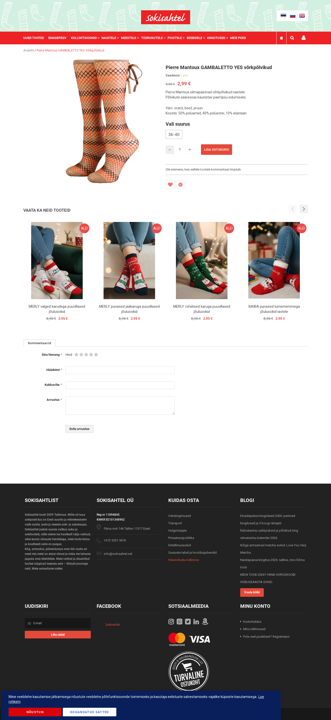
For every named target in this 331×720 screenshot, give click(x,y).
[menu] (137, 38)
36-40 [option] (174, 134)
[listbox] (237, 135)
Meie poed (238, 38)
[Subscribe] (58, 634)
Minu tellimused (254, 629)
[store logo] (165, 17)
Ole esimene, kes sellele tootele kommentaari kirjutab (203, 169)
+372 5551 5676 (115, 540)
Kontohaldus (252, 621)
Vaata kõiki (252, 592)
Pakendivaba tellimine (183, 560)
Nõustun (35, 712)
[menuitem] (35, 38)
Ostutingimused (179, 516)
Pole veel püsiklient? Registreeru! (266, 636)
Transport (175, 523)
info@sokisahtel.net (118, 554)
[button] (304, 209)
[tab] (39, 343)
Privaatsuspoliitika (181, 538)
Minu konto (303, 37)
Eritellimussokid (179, 545)
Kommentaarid (39, 343)
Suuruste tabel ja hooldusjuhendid (192, 552)
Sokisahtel (113, 624)
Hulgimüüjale (177, 530)
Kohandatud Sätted (89, 712)
